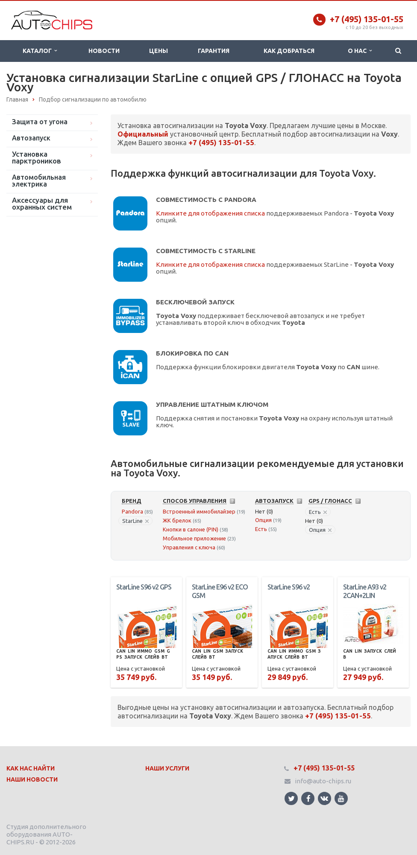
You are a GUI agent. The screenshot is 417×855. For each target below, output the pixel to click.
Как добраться (289, 50)
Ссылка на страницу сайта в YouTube (341, 798)
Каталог (40, 50)
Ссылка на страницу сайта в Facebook (308, 798)
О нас (360, 50)
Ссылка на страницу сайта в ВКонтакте (324, 798)
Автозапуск (31, 138)
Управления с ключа (189, 547)
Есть (261, 529)
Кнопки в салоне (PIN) (190, 529)
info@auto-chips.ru (323, 781)
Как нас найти (30, 768)
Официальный (142, 134)
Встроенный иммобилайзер (199, 511)
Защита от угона (40, 121)
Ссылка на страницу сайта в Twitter (291, 798)
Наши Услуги (167, 768)
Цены (158, 50)
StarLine (135, 521)
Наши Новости (32, 779)
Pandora (132, 511)
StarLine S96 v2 (288, 587)
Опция (263, 520)
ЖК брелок (177, 520)
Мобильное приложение (194, 538)
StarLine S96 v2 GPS (143, 587)
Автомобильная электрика (39, 180)
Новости (104, 50)
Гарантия (213, 50)
